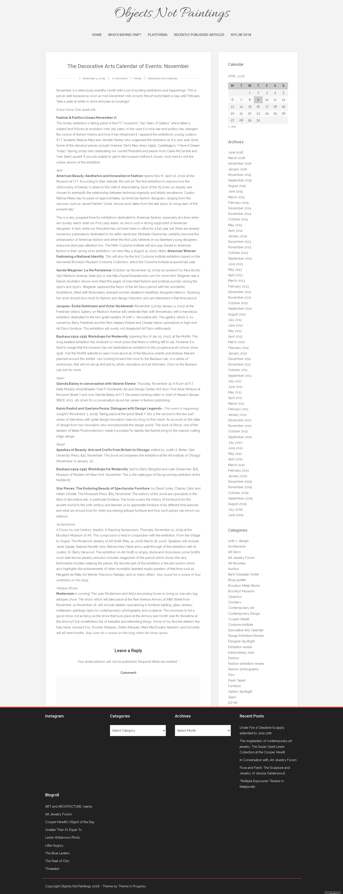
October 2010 (238, 431)
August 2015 (237, 186)
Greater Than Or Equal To (63, 830)
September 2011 (239, 375)
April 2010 (235, 459)
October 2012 (238, 303)
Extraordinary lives (241, 652)
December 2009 (240, 481)
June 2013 (235, 264)
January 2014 (237, 236)
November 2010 (239, 426)
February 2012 (238, 348)
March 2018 (236, 158)
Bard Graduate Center (243, 574)
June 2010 (235, 448)
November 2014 (239, 214)
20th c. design (238, 541)
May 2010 (235, 453)
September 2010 (240, 437)
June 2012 (235, 325)
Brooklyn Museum (241, 591)
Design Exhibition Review (246, 635)
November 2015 (239, 175)
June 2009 (235, 515)
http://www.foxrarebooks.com (133, 276)
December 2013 (239, 241)
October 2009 (238, 493)
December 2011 (239, 359)
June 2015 (235, 191)
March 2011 (236, 403)
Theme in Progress (132, 886)
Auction (233, 569)
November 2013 (239, 247)
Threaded (52, 869)
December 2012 (239, 292)
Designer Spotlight (241, 641)
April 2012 (235, 336)
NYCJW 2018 (241, 35)
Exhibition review (240, 647)
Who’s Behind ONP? (124, 35)
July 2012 (235, 320)
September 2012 (240, 308)
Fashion (233, 658)
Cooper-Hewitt (238, 619)
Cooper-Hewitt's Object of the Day (69, 822)
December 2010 (239, 420)
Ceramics (235, 597)
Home (97, 35)
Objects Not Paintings (171, 13)
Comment (128, 672)
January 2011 (237, 414)
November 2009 (240, 487)
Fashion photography (243, 669)
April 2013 (235, 275)
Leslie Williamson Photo (62, 837)
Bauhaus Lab (159, 359)
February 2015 (238, 202)
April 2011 (235, 398)
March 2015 (236, 197)
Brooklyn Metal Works (244, 585)
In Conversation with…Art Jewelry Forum (268, 760)
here (175, 156)
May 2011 (234, 392)
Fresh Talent (236, 680)
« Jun (232, 126)
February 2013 (238, 286)
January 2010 (237, 476)
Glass (232, 697)
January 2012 (237, 353)
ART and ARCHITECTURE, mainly (68, 806)
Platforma (157, 35)
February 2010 (238, 470)
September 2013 (240, 258)
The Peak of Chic (57, 861)
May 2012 (235, 331)
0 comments (119, 78)
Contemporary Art (241, 608)
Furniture (234, 686)
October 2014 (238, 219)
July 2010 (235, 442)
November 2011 (239, 364)
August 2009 (237, 504)
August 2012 (237, 314)
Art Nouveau (237, 563)
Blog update (237, 580)
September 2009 (240, 498)
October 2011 (237, 370)
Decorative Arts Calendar (162, 78)
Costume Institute (240, 624)
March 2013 (236, 280)
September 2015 (240, 180)
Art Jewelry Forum (241, 558)
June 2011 (235, 387)
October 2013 (238, 253)
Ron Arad (157, 419)
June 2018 (235, 152)
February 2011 (238, 409)
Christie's (234, 602)
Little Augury (54, 845)
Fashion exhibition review (246, 663)
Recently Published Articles (199, 35)
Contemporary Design (244, 613)
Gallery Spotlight (240, 691)
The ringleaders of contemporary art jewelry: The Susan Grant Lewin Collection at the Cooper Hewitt (266, 746)
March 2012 (236, 342)
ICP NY (233, 703)
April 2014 (235, 230)
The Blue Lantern (57, 853)
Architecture (236, 546)
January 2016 (237, 169)
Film (231, 675)
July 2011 (234, 381)
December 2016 (239, 163)
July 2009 (235, 509)
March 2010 (236, 465)
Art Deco (234, 552)
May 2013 (235, 269)
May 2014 (235, 225)
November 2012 (239, 297)
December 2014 (239, 208)
